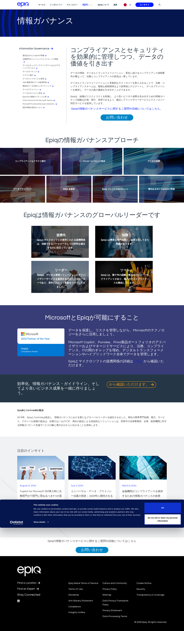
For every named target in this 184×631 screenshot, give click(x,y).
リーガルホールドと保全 (34, 94)
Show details (39, 625)
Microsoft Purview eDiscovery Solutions (40, 104)
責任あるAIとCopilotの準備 (35, 56)
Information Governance (38, 48)
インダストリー (56, 5)
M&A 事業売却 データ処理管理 (36, 83)
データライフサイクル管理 (35, 79)
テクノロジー (72, 5)
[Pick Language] (126, 5)
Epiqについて (103, 5)
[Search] (159, 4)
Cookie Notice (143, 583)
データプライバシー (32, 90)
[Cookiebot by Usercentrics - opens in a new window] (16, 626)
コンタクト (144, 5)
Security (140, 589)
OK (162, 611)
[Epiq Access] (88, 4)
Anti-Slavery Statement (80, 601)
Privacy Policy (109, 589)
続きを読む (28, 509)
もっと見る (159, 520)
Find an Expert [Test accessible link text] (29, 589)
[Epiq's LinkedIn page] (18, 601)
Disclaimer (73, 595)
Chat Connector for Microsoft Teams (39, 101)
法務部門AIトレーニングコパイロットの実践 (40, 61)
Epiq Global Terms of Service (83, 583)
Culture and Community (114, 583)
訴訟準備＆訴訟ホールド (34, 108)
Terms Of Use (75, 589)
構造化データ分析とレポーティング (38, 86)
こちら (138, 361)
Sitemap (106, 595)
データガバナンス (31, 72)
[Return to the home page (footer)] (23, 4)
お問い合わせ (117, 117)
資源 (115, 5)
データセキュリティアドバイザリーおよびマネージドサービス (41, 67)
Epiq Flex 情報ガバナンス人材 (36, 97)
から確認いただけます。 (131, 384)
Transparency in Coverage (150, 595)
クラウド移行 (29, 76)
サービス (41, 5)
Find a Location (30, 583)
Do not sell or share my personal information (163, 622)
